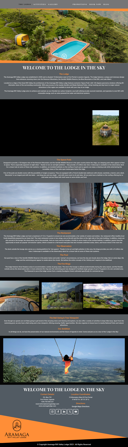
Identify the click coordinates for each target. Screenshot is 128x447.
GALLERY (53, 4)
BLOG (106, 4)
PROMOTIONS (80, 4)
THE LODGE (25, 4)
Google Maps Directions (81, 406)
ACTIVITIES (39, 4)
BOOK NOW (95, 4)
